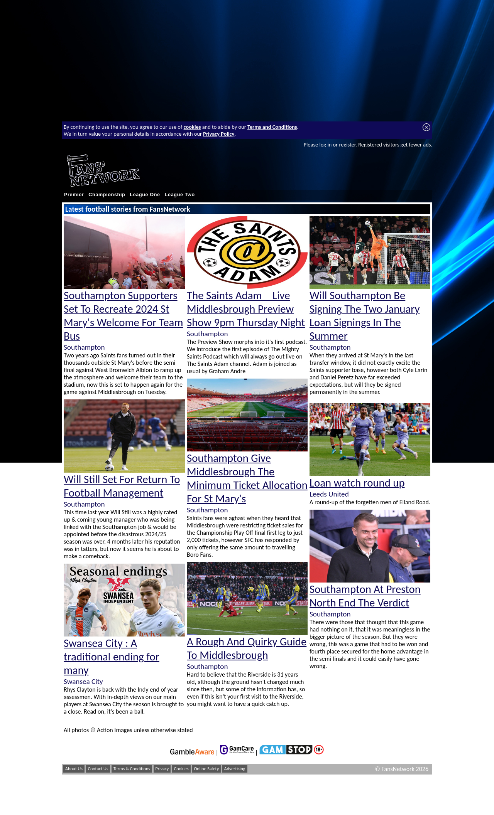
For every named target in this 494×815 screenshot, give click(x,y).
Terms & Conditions (131, 768)
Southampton (84, 347)
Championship (106, 194)
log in (325, 144)
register (347, 144)
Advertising (234, 768)
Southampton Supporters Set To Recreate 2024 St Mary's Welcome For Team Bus (123, 316)
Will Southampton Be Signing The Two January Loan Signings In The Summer (365, 316)
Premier (74, 194)
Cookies (181, 768)
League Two (180, 194)
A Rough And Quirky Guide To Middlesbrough (246, 648)
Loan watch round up (357, 483)
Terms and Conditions (272, 126)
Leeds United (329, 494)
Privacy (162, 768)
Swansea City (83, 681)
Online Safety (206, 768)
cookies (192, 126)
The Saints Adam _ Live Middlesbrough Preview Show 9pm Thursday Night (246, 309)
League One (145, 194)
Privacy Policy (218, 133)
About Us (74, 768)
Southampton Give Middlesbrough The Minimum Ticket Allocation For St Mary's (247, 478)
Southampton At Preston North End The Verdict (365, 596)
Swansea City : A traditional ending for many (111, 657)
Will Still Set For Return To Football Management (122, 486)
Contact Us (98, 768)
